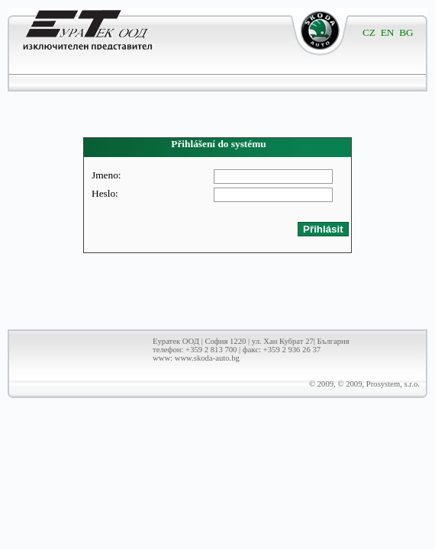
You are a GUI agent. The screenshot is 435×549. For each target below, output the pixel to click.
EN (388, 32)
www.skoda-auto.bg (207, 358)
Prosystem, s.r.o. (393, 384)
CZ (368, 32)
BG (406, 32)
